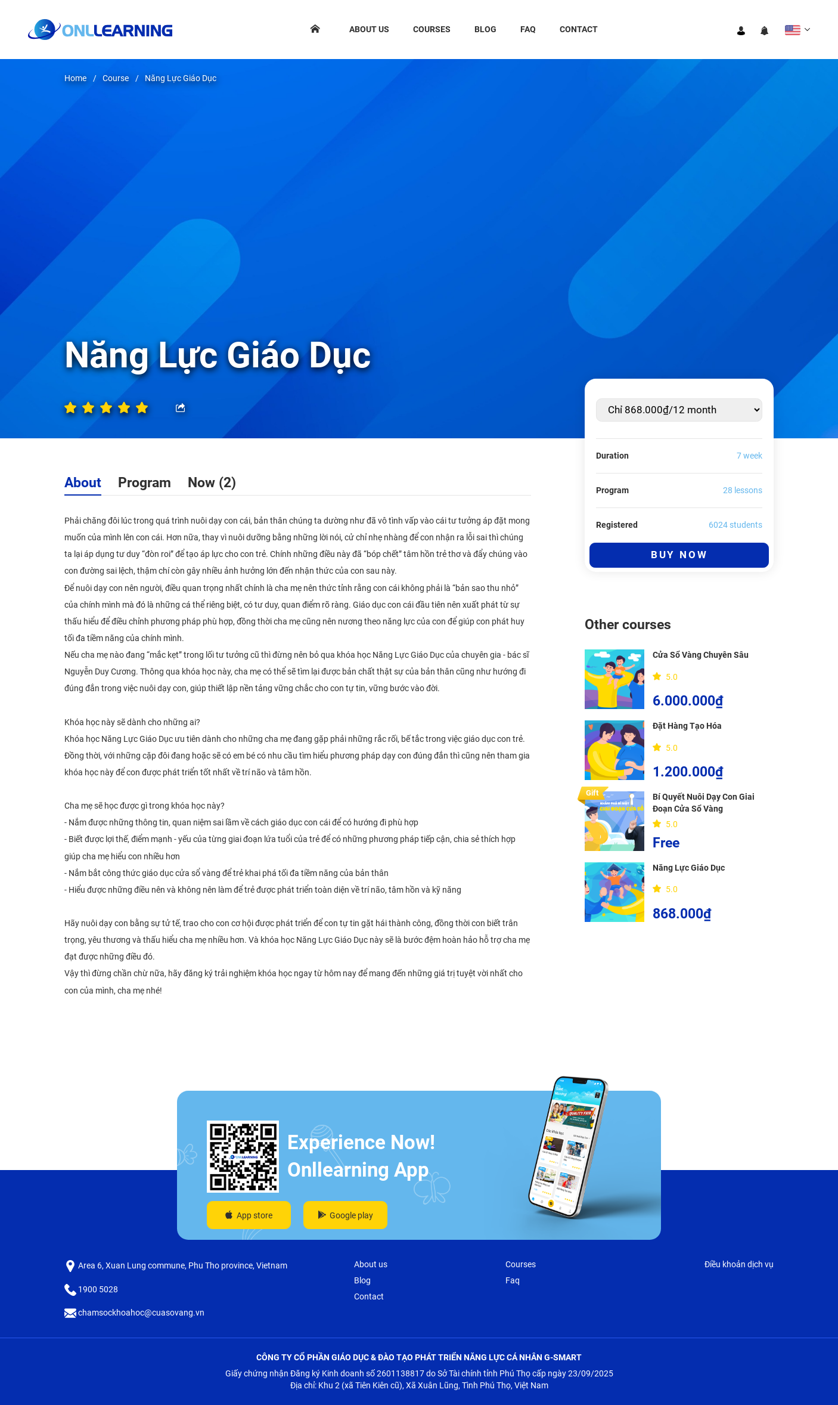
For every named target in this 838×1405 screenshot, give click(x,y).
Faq (528, 29)
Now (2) (212, 482)
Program (144, 482)
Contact (579, 29)
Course (116, 78)
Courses (432, 29)
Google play (345, 1215)
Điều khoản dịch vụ (739, 1264)
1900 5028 (91, 1289)
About (82, 482)
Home (75, 78)
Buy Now (679, 555)
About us (369, 29)
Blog (485, 29)
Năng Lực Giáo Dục (180, 78)
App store (248, 1215)
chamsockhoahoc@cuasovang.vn (134, 1312)
